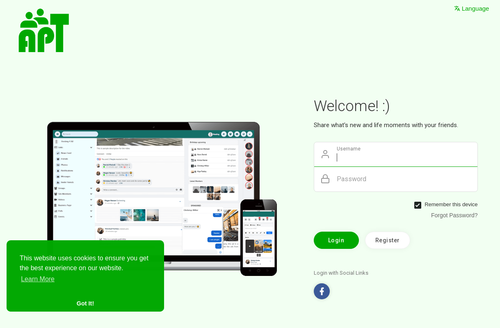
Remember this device (451, 204)
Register (387, 240)
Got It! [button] (85, 303)
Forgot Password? (454, 215)
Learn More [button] (38, 279)
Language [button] (471, 8)
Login (336, 240)
